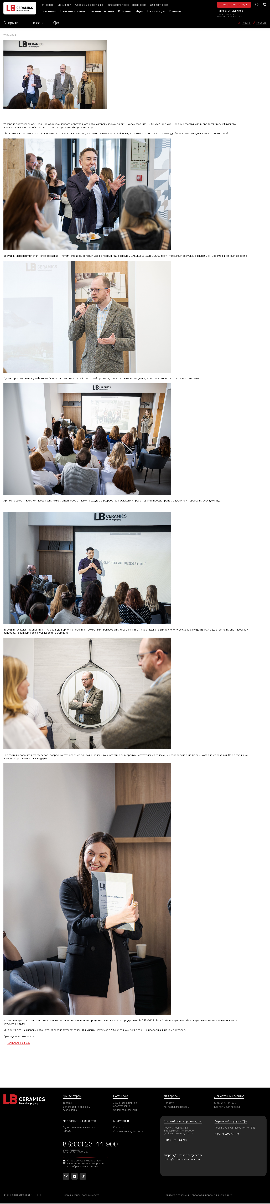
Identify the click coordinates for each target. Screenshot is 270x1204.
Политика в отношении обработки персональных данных (198, 1195)
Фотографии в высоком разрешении (77, 1108)
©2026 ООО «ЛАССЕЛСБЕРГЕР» (22, 1195)
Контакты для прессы (176, 1106)
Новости (169, 1102)
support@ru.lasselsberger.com (183, 1155)
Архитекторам (72, 1096)
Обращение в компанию (90, 4)
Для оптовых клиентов (229, 1096)
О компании (121, 1120)
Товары (67, 1102)
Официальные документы (128, 1131)
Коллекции (49, 11)
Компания (125, 11)
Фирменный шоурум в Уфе (231, 1121)
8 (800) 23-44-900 (230, 11)
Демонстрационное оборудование (125, 1104)
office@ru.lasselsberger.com (182, 1159)
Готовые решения (102, 11)
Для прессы (172, 1096)
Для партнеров (159, 4)
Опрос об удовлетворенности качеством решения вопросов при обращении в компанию (85, 1163)
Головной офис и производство (183, 1121)
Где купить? (64, 4)
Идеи (139, 11)
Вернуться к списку (19, 1042)
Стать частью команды (234, 4)
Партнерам (120, 1096)
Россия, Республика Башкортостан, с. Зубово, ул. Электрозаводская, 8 (179, 1130)
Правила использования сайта (81, 1195)
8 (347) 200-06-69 (227, 1134)
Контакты (175, 11)
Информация (156, 11)
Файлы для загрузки (125, 1109)
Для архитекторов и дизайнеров (127, 4)
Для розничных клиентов (80, 1120)
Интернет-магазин (73, 11)
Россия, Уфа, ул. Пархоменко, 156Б (235, 1127)
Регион (47, 4)
